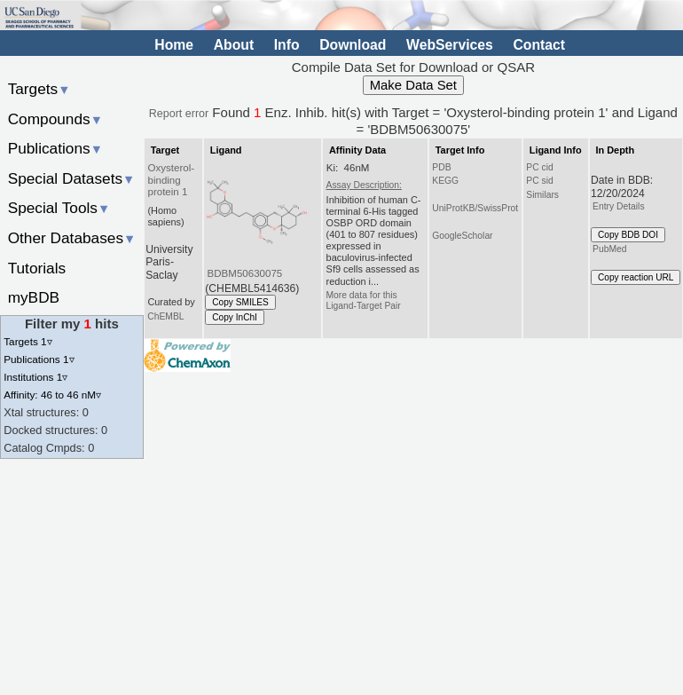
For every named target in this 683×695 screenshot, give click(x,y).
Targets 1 (27, 341)
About (234, 44)
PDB (441, 167)
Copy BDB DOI (628, 235)
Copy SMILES (240, 302)
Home (173, 44)
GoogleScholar (462, 236)
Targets (39, 89)
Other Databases (72, 238)
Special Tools (59, 208)
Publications (55, 148)
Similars (542, 195)
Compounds (55, 119)
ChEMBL (165, 316)
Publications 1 (39, 359)
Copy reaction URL (635, 277)
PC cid (539, 167)
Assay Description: (364, 185)
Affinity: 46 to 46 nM (52, 394)
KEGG (445, 181)
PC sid (539, 181)
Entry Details (618, 206)
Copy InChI (234, 317)
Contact (539, 44)
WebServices (449, 44)
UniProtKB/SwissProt (475, 208)
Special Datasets (72, 178)
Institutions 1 (35, 377)
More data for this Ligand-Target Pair (363, 300)
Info (287, 44)
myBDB (33, 297)
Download (352, 44)
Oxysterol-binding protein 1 (171, 180)
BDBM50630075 (245, 273)
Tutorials (37, 268)
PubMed (609, 249)
